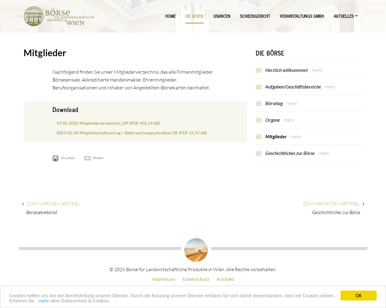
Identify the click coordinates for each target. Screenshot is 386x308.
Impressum (163, 279)
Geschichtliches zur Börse (290, 153)
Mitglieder (276, 136)
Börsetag (274, 103)
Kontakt (225, 279)
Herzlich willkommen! (287, 70)
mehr (44, 302)
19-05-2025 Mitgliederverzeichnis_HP (108, 123)
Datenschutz (196, 279)
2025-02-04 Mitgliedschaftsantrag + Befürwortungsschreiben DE (131, 132)
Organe (273, 120)
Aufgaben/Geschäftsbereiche (293, 86)
